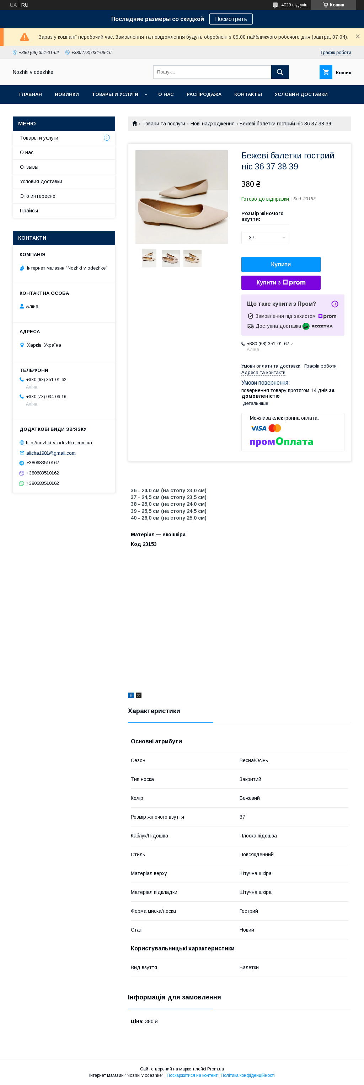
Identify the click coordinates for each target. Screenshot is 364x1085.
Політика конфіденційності (248, 1075)
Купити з (280, 283)
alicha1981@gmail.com (51, 452)
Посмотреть (231, 19)
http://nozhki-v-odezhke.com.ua (59, 442)
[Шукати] (280, 72)
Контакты (248, 94)
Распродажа (204, 94)
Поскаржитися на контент (192, 1075)
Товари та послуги (163, 123)
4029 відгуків (294, 4)
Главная (30, 94)
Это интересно (37, 196)
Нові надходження (213, 123)
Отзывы (29, 167)
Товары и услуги (115, 94)
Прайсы (29, 210)
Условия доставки (301, 94)
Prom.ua (215, 1069)
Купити (281, 264)
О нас (166, 94)
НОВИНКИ (67, 94)
